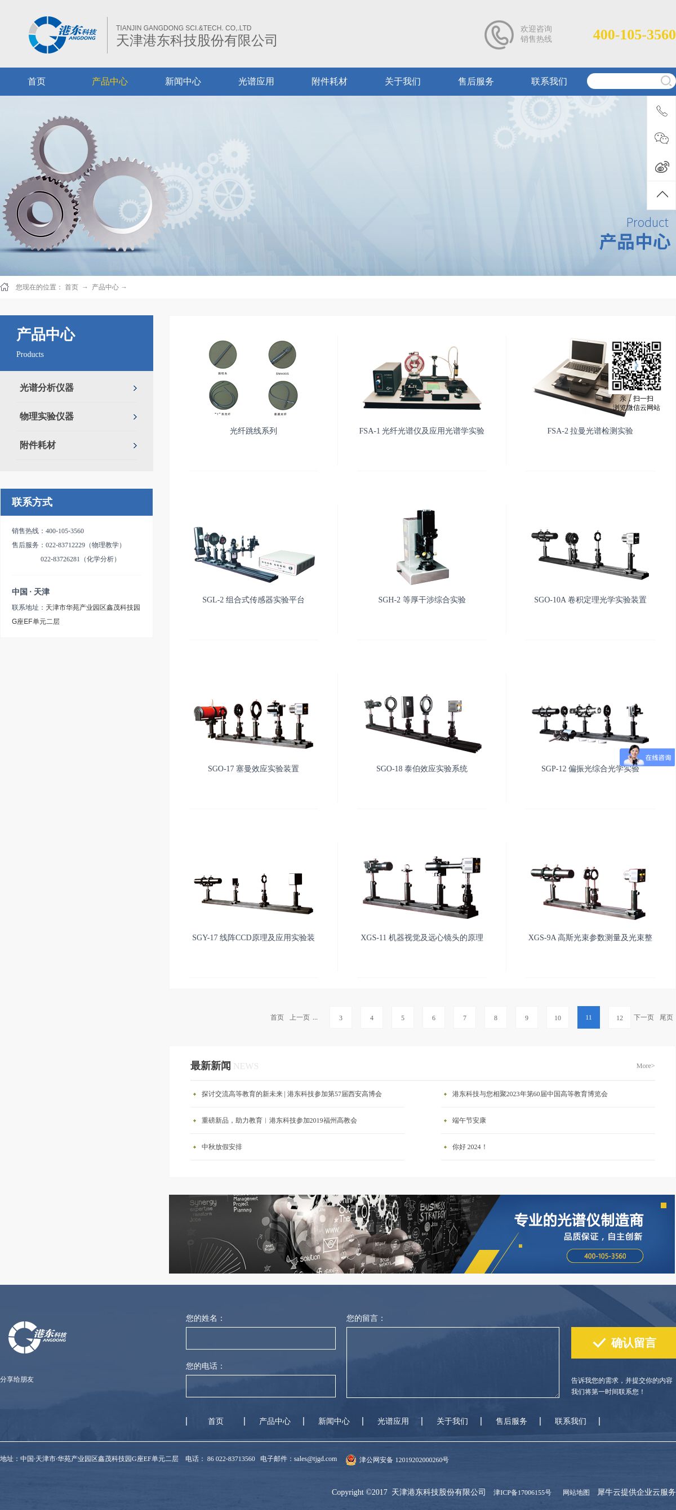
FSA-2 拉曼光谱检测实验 (591, 431)
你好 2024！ (470, 1147)
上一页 (300, 1017)
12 (619, 1018)
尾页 (666, 1017)
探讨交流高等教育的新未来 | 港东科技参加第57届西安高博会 (292, 1094)
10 (557, 1018)
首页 (277, 1017)
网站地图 (574, 1492)
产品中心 (105, 287)
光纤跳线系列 (253, 431)
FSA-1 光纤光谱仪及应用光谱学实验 (422, 431)
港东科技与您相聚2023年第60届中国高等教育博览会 (530, 1094)
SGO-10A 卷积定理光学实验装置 (590, 600)
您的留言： (366, 1318)
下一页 (644, 1017)
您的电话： (205, 1366)
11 (588, 1017)
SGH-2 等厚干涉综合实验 (421, 600)
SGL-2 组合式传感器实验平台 (253, 600)
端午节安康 (469, 1120)
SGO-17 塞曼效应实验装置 (253, 769)
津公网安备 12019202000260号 (404, 1460)
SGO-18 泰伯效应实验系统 (422, 769)
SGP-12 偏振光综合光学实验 (590, 769)
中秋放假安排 (222, 1147)
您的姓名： (205, 1318)
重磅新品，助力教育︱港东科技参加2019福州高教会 (279, 1120)
